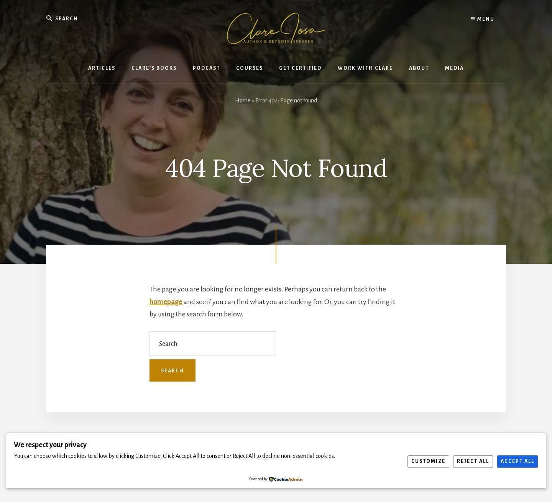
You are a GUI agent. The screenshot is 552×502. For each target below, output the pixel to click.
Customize (428, 461)
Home (243, 100)
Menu (483, 19)
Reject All (473, 461)
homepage (166, 302)
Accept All (517, 461)
